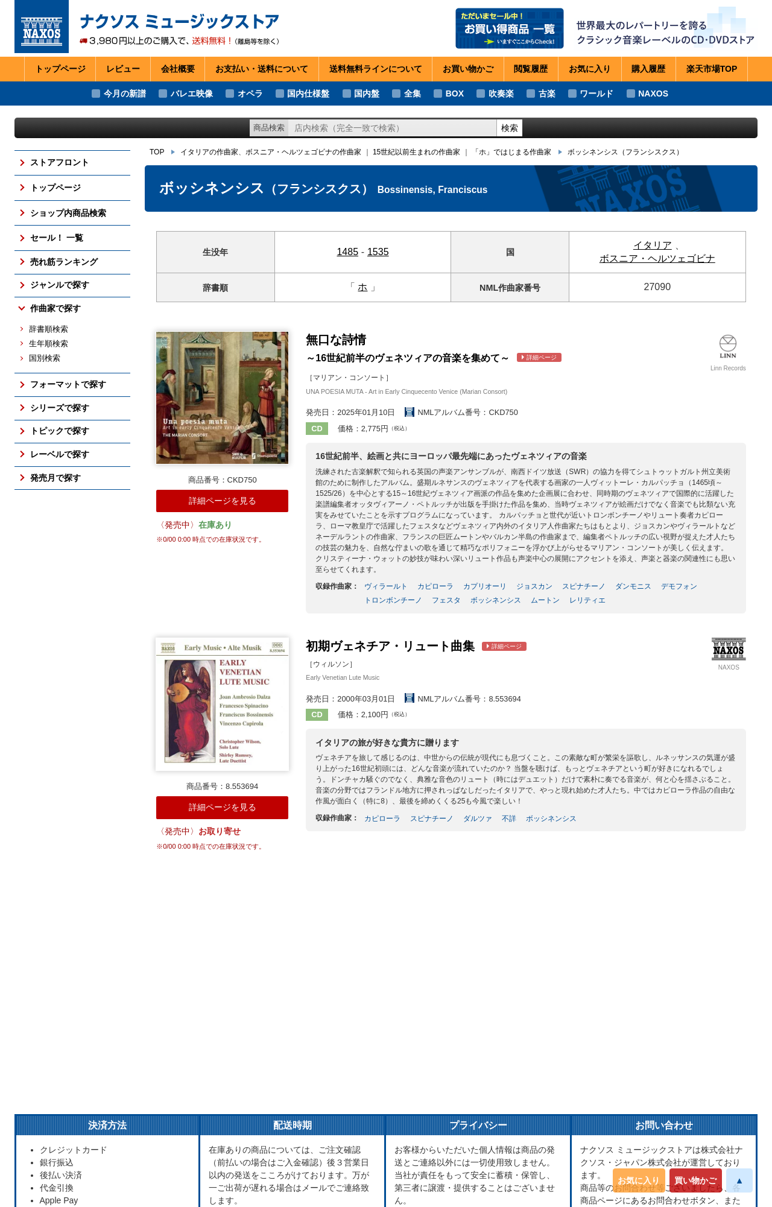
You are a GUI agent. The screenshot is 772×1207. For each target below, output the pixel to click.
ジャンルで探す (59, 285)
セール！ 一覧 (56, 237)
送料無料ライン (375, 69)
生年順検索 (48, 344)
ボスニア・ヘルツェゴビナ (657, 258)
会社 (178, 69)
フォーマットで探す (68, 384)
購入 (648, 69)
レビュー (123, 69)
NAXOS (653, 93)
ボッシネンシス (625, 152)
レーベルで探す (59, 454)
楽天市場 (712, 69)
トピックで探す (59, 431)
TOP (157, 152)
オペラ (250, 93)
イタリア (652, 245)
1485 (347, 252)
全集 (412, 93)
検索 (509, 128)
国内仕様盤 (308, 93)
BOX (455, 93)
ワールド (596, 93)
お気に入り (639, 1180)
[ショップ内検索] (392, 128)
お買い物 (468, 69)
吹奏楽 (501, 93)
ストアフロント (59, 162)
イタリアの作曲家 (209, 152)
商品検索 (269, 127)
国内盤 (366, 93)
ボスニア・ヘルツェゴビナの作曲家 (303, 152)
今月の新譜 (125, 93)
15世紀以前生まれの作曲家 (416, 152)
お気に (590, 69)
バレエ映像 (192, 93)
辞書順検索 (48, 329)
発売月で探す (55, 478)
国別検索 (44, 358)
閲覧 (531, 69)
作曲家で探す (55, 308)
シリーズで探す (59, 408)
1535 (378, 252)
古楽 (547, 93)
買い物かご (695, 1180)
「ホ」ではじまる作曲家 (511, 152)
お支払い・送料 (261, 69)
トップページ (60, 69)
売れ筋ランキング (64, 262)
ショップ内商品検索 (68, 213)
